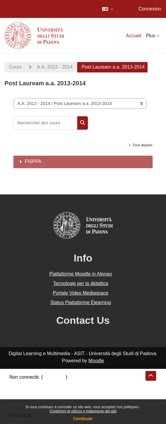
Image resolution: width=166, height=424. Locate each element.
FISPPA (33, 161)
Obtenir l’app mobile (30, 398)
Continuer (83, 418)
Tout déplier (142, 145)
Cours (15, 66)
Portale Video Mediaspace (80, 292)
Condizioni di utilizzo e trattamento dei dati (83, 411)
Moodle (96, 360)
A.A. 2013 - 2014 (55, 66)
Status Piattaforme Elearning (80, 302)
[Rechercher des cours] (45, 123)
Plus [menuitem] (150, 35)
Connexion (150, 8)
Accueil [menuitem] (133, 35)
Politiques (19, 391)
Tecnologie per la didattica (80, 283)
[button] (108, 9)
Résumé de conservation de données (48, 384)
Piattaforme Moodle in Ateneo (80, 273)
